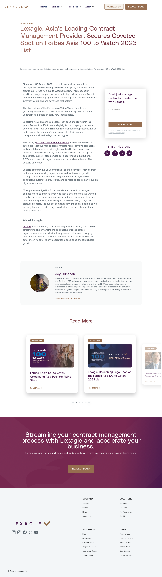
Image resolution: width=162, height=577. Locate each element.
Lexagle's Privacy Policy (117, 133)
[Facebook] (25, 532)
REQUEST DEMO (81, 469)
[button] (57, 7)
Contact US (114, 7)
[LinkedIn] (13, 532)
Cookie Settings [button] (29, 568)
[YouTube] (36, 532)
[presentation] (126, 116)
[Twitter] (30, 532)
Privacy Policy (18, 561)
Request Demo (136, 7)
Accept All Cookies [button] (14, 568)
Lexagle (27, 226)
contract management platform (52, 142)
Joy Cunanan (40, 57)
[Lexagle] (16, 6)
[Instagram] (19, 532)
